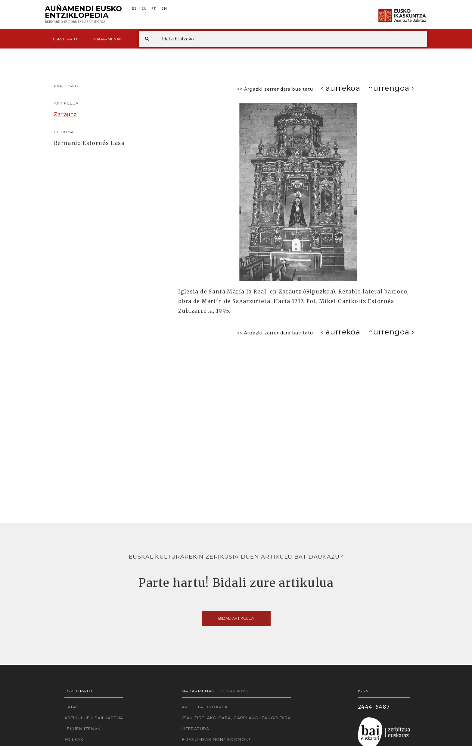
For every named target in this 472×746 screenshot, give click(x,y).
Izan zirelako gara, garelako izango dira (236, 717)
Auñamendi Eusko (83, 14)
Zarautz (65, 114)
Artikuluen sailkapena (93, 717)
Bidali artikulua (236, 618)
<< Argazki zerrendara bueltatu (275, 89)
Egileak (74, 739)
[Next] (391, 88)
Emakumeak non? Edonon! (216, 739)
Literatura (196, 728)
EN (164, 8)
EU (144, 8)
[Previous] (340, 88)
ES (134, 8)
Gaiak (71, 706)
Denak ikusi (234, 691)
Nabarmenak (107, 38)
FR (154, 8)
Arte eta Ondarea (205, 706)
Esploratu (65, 38)
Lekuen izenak (82, 728)
